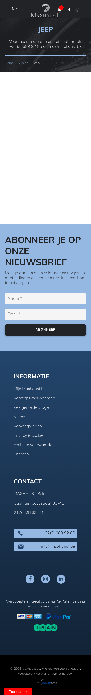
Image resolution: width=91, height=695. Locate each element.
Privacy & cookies (29, 436)
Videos (20, 417)
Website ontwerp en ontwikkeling (42, 673)
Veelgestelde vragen (32, 408)
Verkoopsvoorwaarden (34, 399)
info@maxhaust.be (65, 47)
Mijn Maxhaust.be (30, 389)
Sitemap (21, 455)
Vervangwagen (28, 427)
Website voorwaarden (34, 445)
